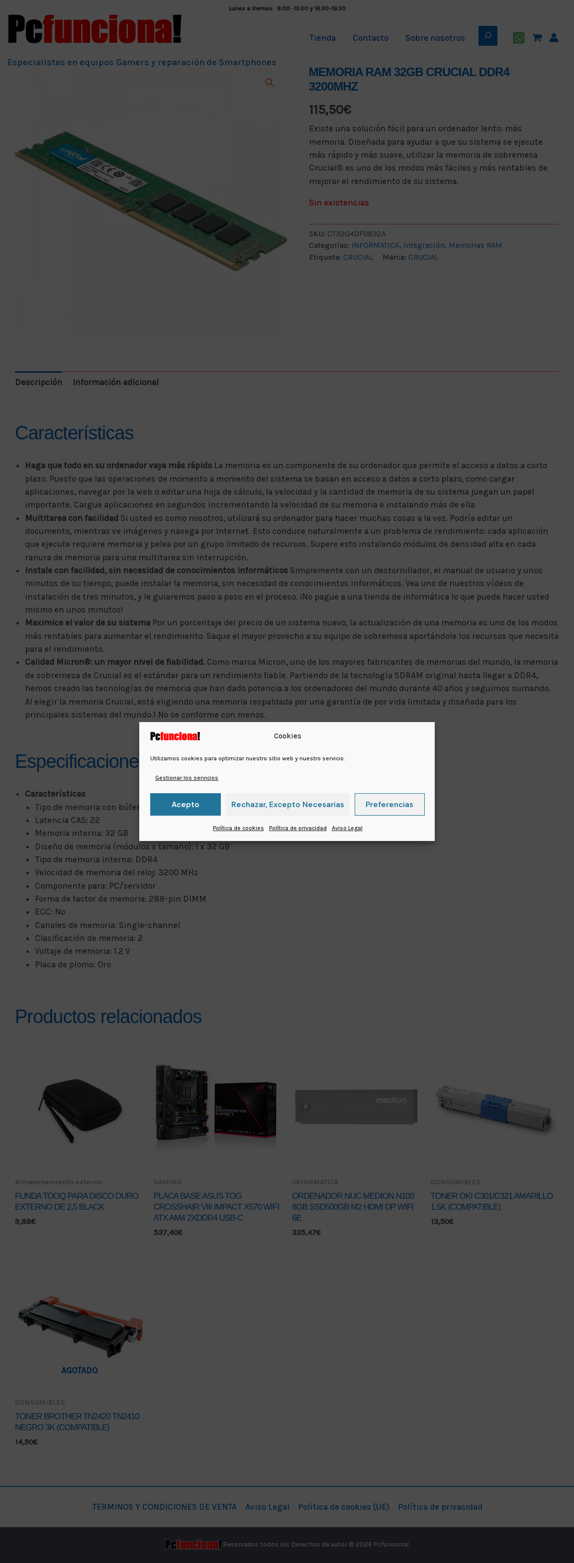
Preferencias (389, 805)
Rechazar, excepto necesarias (287, 805)
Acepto (185, 805)
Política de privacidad (298, 828)
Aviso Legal (347, 828)
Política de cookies (238, 828)
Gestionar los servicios (186, 777)
